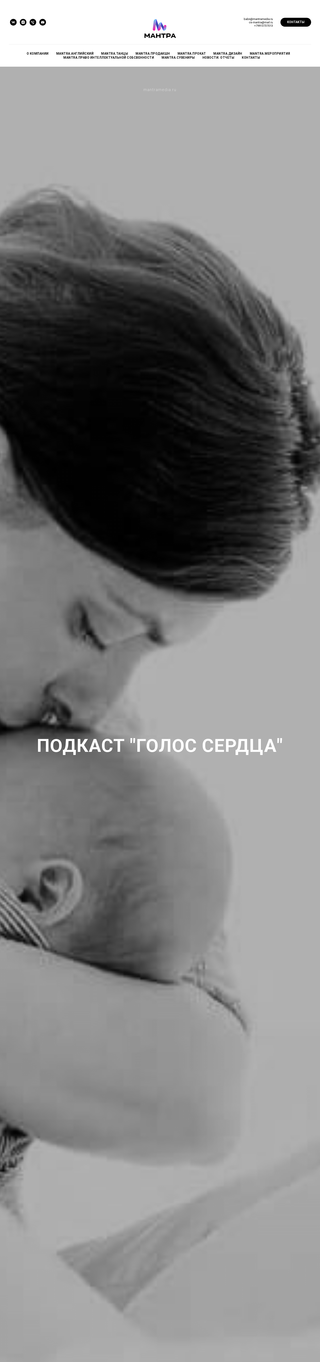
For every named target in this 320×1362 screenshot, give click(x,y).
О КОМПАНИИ (38, 53)
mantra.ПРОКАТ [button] (192, 53)
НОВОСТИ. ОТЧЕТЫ (218, 57)
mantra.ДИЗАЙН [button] (227, 53)
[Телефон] (33, 22)
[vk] (13, 22)
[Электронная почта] (42, 22)
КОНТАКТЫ (251, 57)
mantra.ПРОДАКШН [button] (153, 53)
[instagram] (23, 22)
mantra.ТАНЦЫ (114, 53)
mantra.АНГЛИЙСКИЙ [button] (75, 53)
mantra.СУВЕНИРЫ (178, 57)
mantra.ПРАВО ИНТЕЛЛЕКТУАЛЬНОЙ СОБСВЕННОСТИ (108, 57)
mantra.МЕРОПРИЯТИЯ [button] (270, 53)
